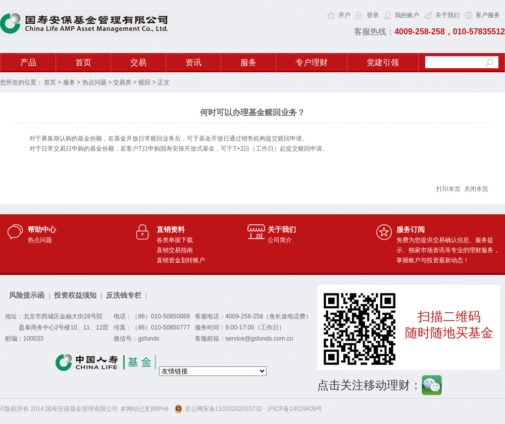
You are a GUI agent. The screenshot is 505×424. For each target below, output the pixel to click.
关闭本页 (476, 189)
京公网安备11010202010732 (223, 408)
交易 (138, 62)
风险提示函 (26, 295)
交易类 (122, 82)
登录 (373, 15)
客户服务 (488, 15)
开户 (344, 15)
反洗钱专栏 (123, 295)
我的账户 (407, 15)
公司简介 (280, 240)
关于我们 (447, 15)
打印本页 (449, 189)
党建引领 (383, 62)
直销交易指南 (175, 250)
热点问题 (94, 82)
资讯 (193, 62)
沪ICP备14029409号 (294, 408)
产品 (28, 62)
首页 (83, 62)
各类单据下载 (175, 240)
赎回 (144, 82)
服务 (248, 62)
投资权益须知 (75, 295)
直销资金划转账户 (181, 260)
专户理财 (311, 62)
